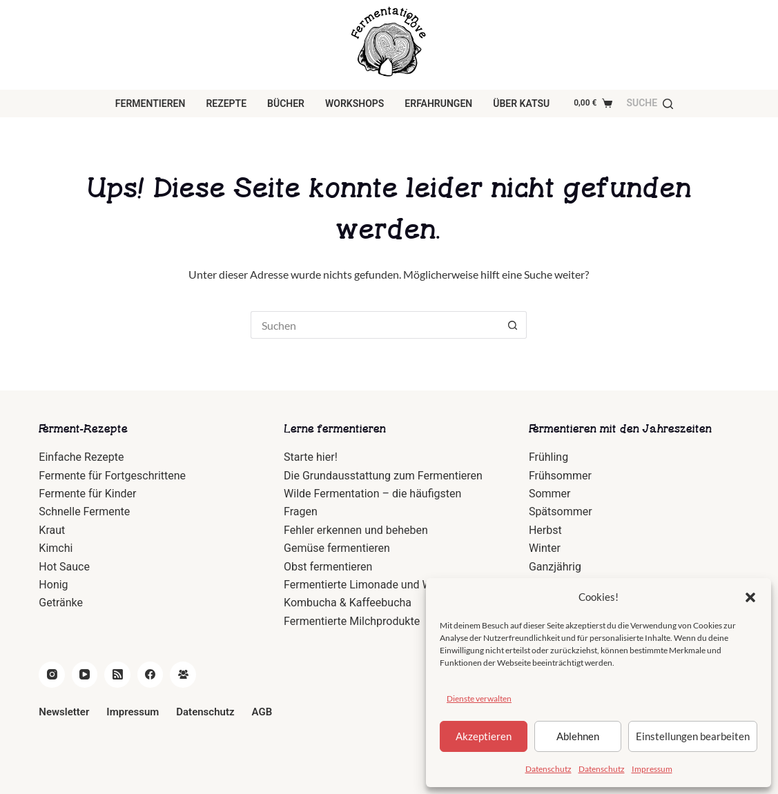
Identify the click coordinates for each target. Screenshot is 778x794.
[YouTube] (85, 675)
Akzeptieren (484, 736)
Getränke (61, 602)
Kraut (52, 530)
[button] (750, 597)
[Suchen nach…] (375, 325)
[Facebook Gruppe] (183, 675)
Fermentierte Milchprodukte (352, 621)
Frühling (548, 457)
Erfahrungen (438, 103)
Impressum (652, 769)
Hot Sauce (64, 566)
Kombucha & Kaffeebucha (347, 602)
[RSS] (117, 675)
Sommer (550, 493)
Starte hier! (311, 457)
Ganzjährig (555, 566)
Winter (545, 548)
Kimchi (55, 548)
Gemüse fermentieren (337, 548)
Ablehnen (577, 736)
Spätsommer (560, 511)
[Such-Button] (513, 325)
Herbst (545, 530)
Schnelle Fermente (84, 511)
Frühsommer (560, 475)
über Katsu (521, 103)
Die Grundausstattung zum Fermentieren (383, 475)
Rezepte (226, 103)
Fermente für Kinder (87, 493)
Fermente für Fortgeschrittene (112, 475)
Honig (53, 584)
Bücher (285, 103)
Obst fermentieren (328, 566)
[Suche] (649, 103)
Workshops (354, 103)
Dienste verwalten (479, 698)
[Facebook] (150, 675)
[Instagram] (52, 675)
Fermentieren (150, 103)
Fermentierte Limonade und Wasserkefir (382, 584)
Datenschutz (548, 769)
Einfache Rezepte (81, 457)
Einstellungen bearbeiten (693, 736)
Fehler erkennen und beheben (356, 530)
